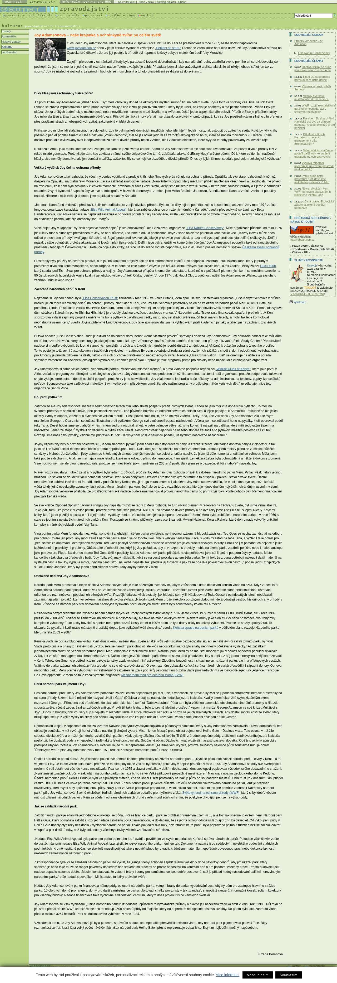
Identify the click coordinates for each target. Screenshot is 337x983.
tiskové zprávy (11, 41)
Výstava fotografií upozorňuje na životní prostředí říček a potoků (314, 166)
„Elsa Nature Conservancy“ (205, 228)
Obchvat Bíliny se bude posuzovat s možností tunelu (312, 68)
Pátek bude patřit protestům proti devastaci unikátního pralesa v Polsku (311, 179)
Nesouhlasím (258, 975)
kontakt (296, 966)
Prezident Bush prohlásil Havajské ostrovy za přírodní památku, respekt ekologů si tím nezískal (314, 123)
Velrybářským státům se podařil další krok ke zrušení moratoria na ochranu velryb (314, 153)
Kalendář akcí (126, 1)
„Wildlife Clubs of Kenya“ (233, 369)
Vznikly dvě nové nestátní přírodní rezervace (311, 97)
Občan (182, 1)
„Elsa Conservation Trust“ (100, 298)
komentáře (9, 36)
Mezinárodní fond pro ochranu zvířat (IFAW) (152, 675)
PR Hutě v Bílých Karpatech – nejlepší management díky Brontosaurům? (309, 139)
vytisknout (297, 302)
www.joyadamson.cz (81, 48)
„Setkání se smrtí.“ (168, 48)
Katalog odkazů (166, 1)
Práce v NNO (146, 1)
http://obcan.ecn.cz (302, 239)
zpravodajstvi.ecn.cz (38, 26)
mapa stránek (317, 966)
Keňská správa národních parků (196, 627)
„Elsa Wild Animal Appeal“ (108, 209)
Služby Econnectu (308, 260)
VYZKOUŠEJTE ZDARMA (307, 294)
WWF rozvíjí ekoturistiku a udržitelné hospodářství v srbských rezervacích (314, 108)
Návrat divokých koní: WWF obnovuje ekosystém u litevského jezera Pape (312, 191)
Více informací (227, 975)
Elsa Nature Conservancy (314, 53)
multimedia (9, 52)
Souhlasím (288, 975)
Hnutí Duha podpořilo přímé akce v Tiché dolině (312, 78)
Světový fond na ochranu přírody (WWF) (211, 793)
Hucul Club (268, 266)
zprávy (6, 31)
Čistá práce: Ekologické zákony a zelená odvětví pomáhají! (314, 204)
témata (7, 47)
